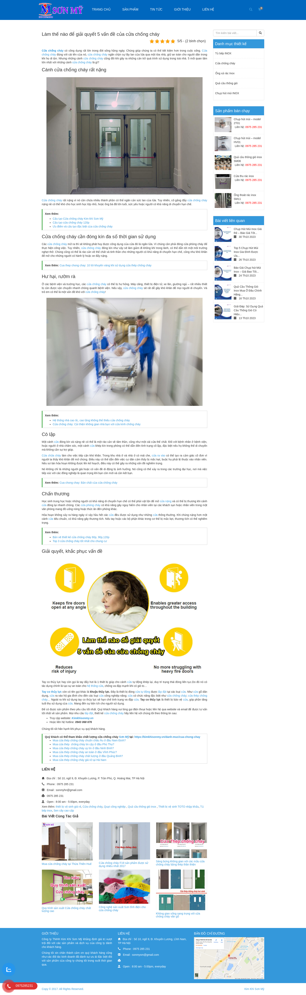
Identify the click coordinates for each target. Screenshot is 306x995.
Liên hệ (208, 9)
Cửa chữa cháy (51, 455)
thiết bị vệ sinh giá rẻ (68, 806)
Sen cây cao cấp (64, 810)
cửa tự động (142, 691)
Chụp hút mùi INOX (227, 93)
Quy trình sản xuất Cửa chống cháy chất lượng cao (66, 909)
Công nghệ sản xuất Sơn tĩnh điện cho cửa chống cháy (122, 909)
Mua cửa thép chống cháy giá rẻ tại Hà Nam (79, 759)
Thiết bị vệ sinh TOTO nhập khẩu (178, 806)
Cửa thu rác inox (244, 176)
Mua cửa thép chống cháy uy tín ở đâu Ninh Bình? (83, 748)
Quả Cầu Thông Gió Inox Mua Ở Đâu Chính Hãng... (248, 290)
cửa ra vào (158, 455)
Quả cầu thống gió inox (142, 806)
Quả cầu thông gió (226, 83)
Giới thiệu (182, 9)
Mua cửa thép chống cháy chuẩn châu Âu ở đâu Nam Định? (89, 740)
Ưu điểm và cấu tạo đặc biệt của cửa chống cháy (83, 226)
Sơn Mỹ (124, 736)
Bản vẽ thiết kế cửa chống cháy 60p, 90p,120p (81, 537)
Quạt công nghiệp (115, 806)
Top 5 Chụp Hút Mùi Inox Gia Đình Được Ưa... (246, 251)
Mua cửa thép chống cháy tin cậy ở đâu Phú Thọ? (83, 744)
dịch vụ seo (125, 972)
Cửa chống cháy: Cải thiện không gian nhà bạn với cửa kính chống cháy (97, 424)
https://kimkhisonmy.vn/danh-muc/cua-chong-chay (167, 736)
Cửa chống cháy (52, 200)
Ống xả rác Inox (225, 73)
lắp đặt (161, 691)
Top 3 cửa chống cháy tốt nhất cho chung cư (80, 541)
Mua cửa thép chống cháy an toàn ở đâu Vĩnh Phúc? (85, 752)
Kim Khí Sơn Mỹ (254, 989)
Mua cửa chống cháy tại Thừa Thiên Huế (67, 863)
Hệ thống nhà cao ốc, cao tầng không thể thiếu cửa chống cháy (91, 420)
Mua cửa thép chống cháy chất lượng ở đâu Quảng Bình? (88, 756)
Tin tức (156, 9)
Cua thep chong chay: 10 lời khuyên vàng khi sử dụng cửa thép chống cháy (105, 265)
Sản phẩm (130, 9)
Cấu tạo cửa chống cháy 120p (71, 222)
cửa (56, 441)
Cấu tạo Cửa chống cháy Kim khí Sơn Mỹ (78, 218)
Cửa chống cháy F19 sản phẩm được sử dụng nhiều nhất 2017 (123, 864)
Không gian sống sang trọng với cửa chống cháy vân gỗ (178, 915)
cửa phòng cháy (91, 505)
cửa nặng (165, 501)
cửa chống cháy (97, 54)
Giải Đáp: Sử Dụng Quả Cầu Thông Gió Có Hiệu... (248, 310)
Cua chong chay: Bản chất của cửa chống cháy (88, 482)
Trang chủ (101, 9)
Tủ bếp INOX (223, 53)
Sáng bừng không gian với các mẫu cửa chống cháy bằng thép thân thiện (180, 863)
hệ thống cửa (95, 685)
